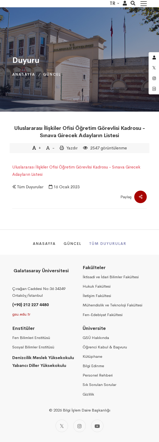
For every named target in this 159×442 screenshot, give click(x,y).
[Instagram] (79, 426)
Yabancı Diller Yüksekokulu (39, 365)
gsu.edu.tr (21, 314)
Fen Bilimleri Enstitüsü (31, 337)
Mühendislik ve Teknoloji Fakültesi (112, 304)
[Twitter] (62, 426)
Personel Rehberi (98, 375)
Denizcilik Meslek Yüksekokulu (43, 357)
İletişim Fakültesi (97, 295)
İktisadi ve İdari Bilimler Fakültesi (111, 276)
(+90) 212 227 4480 (30, 304)
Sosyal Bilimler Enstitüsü (33, 346)
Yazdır (72, 148)
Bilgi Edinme (93, 365)
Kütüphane (92, 356)
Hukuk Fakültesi (97, 286)
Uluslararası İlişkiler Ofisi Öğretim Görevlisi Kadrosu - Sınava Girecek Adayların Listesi (79, 132)
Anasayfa (23, 74)
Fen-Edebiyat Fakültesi (103, 314)
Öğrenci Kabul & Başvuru (105, 346)
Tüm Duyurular (30, 187)
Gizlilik (88, 394)
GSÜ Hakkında (96, 337)
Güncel (52, 74)
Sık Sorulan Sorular (99, 384)
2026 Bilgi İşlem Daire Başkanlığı (81, 410)
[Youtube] (97, 426)
